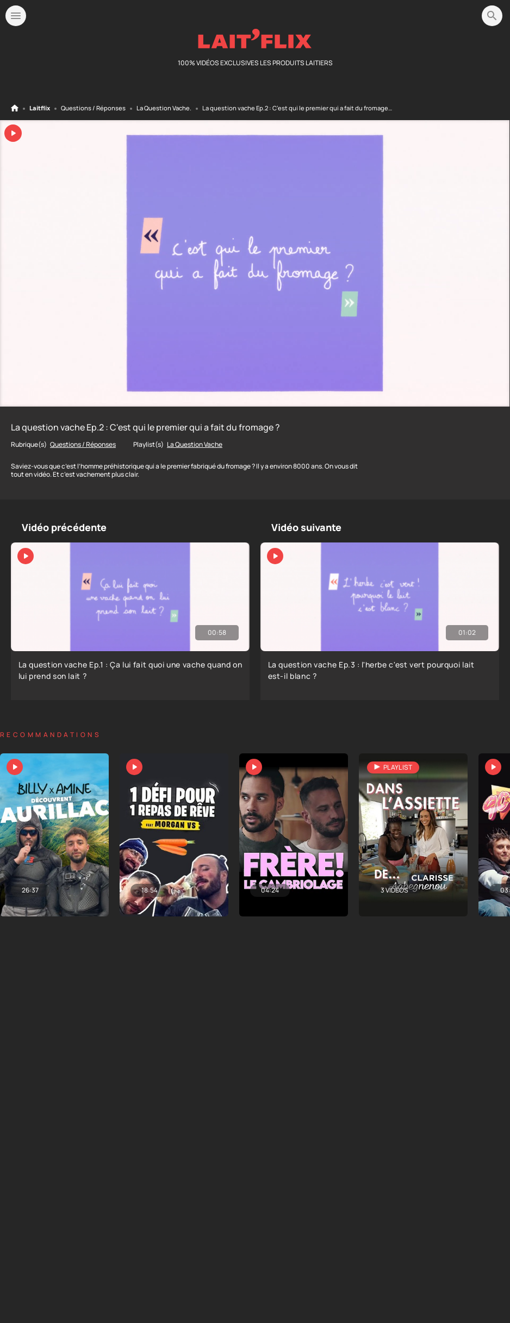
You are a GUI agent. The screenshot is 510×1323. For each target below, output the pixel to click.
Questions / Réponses (93, 108)
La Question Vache (163, 108)
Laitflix (39, 108)
